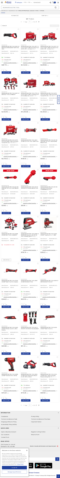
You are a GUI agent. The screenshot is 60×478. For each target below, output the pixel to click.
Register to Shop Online (38, 432)
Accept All (14, 467)
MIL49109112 (24, 326)
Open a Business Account (8, 432)
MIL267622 (4, 138)
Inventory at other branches (10, 63)
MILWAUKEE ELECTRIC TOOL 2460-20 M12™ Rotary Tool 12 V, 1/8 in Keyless (10, 329)
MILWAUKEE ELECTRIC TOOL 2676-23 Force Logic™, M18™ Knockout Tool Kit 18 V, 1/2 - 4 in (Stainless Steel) (49, 95)
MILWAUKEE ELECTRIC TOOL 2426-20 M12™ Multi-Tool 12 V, (49, 328)
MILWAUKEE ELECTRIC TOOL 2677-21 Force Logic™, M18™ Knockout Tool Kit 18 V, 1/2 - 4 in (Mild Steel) (30, 48)
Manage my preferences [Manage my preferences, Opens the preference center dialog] (14, 472)
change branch (37, 2)
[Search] (30, 7)
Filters (15, 15)
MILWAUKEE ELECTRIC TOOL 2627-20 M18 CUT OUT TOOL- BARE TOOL (30, 140)
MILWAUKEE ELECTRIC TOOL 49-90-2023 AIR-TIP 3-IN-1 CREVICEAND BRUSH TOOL (49, 141)
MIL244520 (43, 232)
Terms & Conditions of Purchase (40, 419)
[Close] (27, 450)
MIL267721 (23, 45)
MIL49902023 (44, 138)
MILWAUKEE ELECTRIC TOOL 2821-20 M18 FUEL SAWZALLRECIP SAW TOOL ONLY (10, 48)
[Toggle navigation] (2, 2)
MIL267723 (43, 45)
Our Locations (5, 434)
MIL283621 (43, 279)
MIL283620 (24, 279)
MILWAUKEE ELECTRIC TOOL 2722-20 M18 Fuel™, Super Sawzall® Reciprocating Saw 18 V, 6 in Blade (49, 375)
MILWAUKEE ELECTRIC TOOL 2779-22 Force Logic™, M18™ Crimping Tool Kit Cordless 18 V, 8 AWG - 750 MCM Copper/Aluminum (30, 95)
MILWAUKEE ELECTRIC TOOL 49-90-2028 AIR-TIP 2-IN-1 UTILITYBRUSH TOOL (10, 188)
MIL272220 (43, 373)
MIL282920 (24, 373)
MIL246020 (4, 326)
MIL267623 (43, 92)
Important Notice (36, 422)
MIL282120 (4, 45)
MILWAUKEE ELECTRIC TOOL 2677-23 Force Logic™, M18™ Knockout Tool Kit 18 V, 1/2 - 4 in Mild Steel (49, 48)
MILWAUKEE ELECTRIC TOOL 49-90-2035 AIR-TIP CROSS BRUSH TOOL (29, 187)
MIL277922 (24, 92)
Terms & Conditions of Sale (9, 419)
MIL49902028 (5, 185)
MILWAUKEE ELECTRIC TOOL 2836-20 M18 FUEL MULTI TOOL (29, 281)
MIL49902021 (44, 185)
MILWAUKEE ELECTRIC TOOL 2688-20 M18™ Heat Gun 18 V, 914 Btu (10, 375)
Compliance (4, 416)
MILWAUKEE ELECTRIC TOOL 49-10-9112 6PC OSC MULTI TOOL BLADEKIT (30, 328)
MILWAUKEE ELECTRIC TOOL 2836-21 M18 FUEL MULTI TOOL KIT (49, 281)
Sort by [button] (44, 15)
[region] (14, 462)
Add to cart (6, 72)
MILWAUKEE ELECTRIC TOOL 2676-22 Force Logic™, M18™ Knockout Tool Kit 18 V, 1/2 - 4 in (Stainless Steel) (10, 142)
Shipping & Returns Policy (8, 422)
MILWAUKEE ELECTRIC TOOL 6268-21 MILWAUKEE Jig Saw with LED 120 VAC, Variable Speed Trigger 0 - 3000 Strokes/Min (30, 235)
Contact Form (5, 437)
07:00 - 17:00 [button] (27, 2)
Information (30, 413)
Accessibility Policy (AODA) (9, 424)
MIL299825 (5, 232)
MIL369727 (4, 92)
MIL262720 (24, 138)
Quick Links (30, 428)
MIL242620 (43, 326)
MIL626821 (24, 232)
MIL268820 (5, 373)
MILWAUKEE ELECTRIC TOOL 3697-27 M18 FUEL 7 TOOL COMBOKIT (10, 94)
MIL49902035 (24, 185)
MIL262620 (4, 279)
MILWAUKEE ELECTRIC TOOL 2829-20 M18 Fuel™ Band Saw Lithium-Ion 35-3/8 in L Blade (29, 375)
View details (6, 260)
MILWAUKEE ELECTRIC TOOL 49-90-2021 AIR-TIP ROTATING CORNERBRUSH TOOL (49, 188)
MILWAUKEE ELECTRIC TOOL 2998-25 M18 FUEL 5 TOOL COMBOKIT (10, 234)
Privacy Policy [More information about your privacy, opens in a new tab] (20, 464)
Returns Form (35, 434)
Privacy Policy (35, 416)
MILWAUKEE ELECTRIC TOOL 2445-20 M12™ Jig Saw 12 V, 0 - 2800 (49, 234)
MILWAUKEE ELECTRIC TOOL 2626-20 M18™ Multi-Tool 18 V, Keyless (10, 281)
